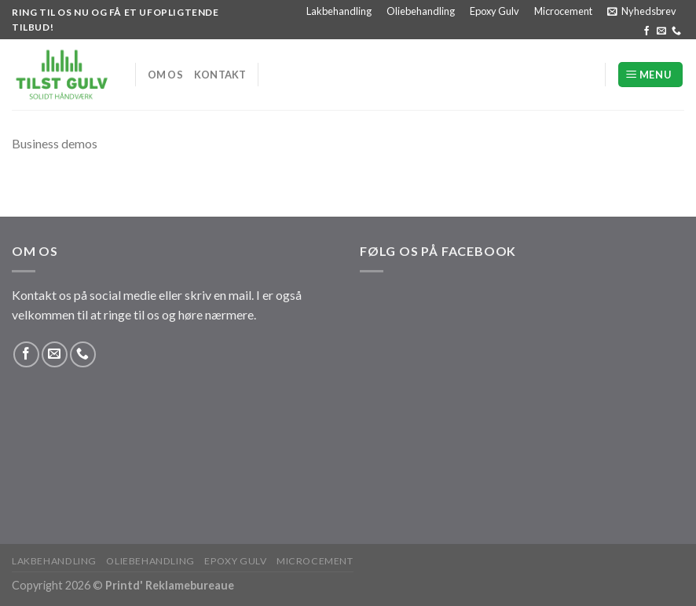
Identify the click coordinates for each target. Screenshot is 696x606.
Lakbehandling (339, 11)
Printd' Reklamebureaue (169, 585)
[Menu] (650, 75)
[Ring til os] (676, 31)
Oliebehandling (420, 11)
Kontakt (220, 74)
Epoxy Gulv (494, 11)
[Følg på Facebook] (646, 31)
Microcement (563, 11)
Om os (165, 74)
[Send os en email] (661, 31)
